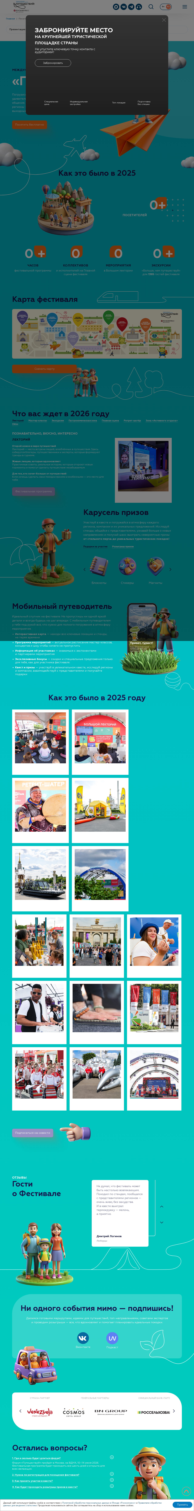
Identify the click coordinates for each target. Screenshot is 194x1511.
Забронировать (53, 63)
